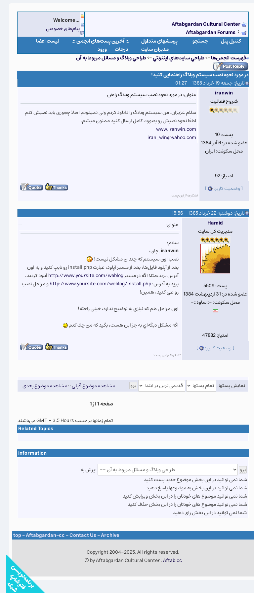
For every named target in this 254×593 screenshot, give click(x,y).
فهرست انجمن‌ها (222, 57)
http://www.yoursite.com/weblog (79, 275)
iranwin (218, 92)
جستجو (194, 41)
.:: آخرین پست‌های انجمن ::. (94, 41)
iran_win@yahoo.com (165, 137)
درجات (115, 49)
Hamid (209, 223)
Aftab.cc (166, 560)
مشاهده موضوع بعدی (38, 385)
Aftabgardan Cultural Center (200, 24)
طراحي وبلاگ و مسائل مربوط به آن (105, 57)
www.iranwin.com (170, 129)
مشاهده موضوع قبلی (87, 385)
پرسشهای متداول (153, 41)
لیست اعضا (41, 41)
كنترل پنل (225, 41)
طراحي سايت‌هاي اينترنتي (172, 57)
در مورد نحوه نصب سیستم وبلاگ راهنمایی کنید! (193, 74)
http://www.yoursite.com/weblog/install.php (94, 283)
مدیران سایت (148, 49)
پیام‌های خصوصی (56, 28)
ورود (96, 49)
